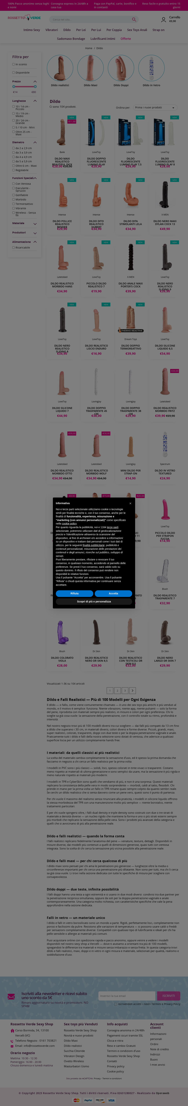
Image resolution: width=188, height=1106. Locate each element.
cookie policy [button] (69, 523)
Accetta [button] (113, 593)
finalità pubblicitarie (93, 545)
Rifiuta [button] (74, 593)
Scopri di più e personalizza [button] (94, 601)
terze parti (112, 527)
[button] (130, 503)
